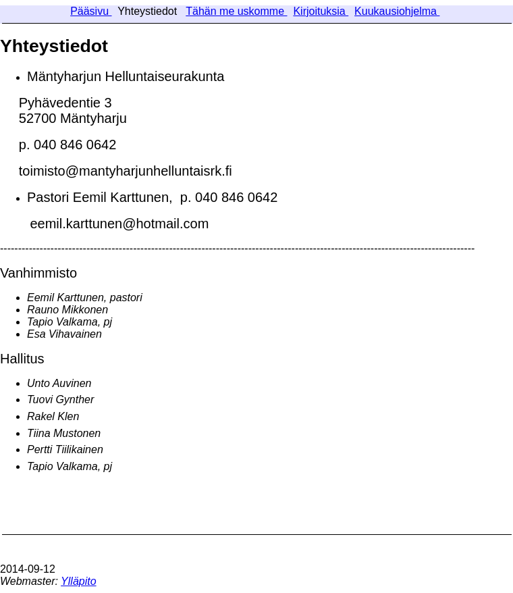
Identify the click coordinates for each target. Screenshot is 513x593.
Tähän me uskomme (236, 11)
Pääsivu (90, 11)
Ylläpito (78, 581)
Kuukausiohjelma (396, 11)
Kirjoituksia (320, 11)
